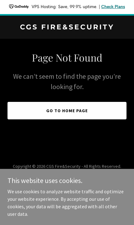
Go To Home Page (67, 110)
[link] (67, 27)
